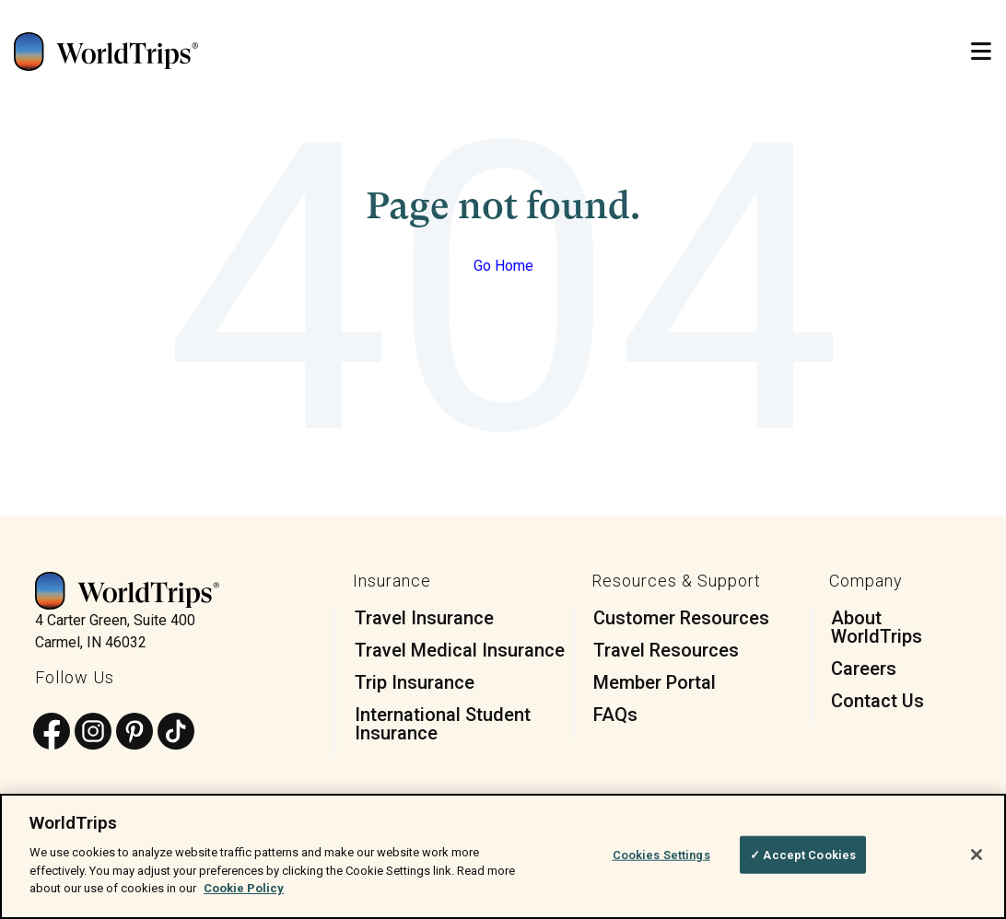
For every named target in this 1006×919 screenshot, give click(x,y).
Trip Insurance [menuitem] (414, 682)
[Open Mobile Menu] (981, 52)
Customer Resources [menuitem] (681, 618)
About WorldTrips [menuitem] (876, 627)
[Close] (976, 854)
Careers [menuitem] (863, 668)
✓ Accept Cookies (803, 854)
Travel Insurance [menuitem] (424, 618)
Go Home (503, 265)
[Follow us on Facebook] (51, 732)
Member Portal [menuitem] (654, 682)
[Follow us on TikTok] (176, 732)
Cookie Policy (244, 888)
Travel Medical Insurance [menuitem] (460, 650)
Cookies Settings (661, 854)
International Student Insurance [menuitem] (443, 723)
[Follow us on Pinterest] (134, 732)
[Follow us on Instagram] (93, 732)
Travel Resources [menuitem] (666, 650)
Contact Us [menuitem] (877, 701)
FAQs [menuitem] (615, 714)
